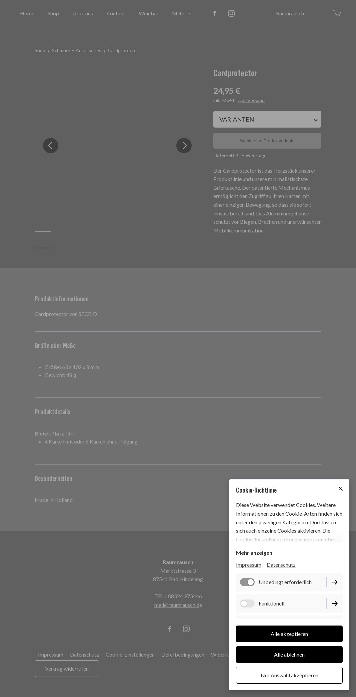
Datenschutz (281, 564)
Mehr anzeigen (254, 552)
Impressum (248, 564)
